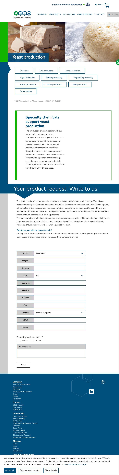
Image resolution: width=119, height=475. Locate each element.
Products (55, 14)
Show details (51, 470)
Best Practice (17, 421)
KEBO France (17, 407)
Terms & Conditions (20, 416)
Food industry (38, 101)
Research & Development (21, 384)
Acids (15, 446)
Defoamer (16, 426)
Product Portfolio (19, 419)
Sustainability (17, 387)
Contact (100, 14)
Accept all (9, 470)
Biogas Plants (17, 428)
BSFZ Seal (16, 389)
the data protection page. (75, 464)
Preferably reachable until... (30, 337)
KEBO (17, 101)
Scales (15, 444)
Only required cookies (29, 470)
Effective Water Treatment (22, 435)
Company (42, 14)
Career (15, 394)
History (15, 396)
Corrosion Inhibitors (20, 433)
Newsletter (17, 399)
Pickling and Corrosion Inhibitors (24, 437)
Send (23, 365)
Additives (16, 448)
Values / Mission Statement (22, 392)
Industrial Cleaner (19, 430)
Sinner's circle (17, 451)
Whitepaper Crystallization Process (25, 423)
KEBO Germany (18, 405)
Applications (85, 14)
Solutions (69, 14)
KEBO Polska (17, 410)
